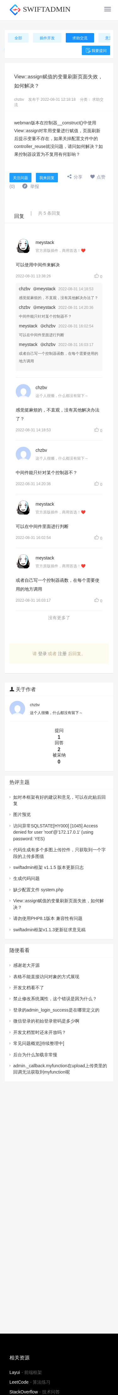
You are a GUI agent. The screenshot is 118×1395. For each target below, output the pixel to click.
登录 (42, 653)
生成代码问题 (26, 878)
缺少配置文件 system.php (38, 889)
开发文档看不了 (28, 987)
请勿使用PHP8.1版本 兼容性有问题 (47, 918)
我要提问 (96, 50)
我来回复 (46, 178)
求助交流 (79, 38)
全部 (18, 38)
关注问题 (20, 178)
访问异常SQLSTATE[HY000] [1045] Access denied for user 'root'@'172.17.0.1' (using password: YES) (55, 832)
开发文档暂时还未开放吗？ (39, 1032)
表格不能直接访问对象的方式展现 (46, 976)
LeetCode (19, 1382)
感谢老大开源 (26, 965)
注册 (62, 653)
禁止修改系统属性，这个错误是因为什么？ (55, 998)
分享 (74, 176)
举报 (30, 186)
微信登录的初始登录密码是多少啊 (46, 1021)
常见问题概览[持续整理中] (38, 1043)
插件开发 (47, 38)
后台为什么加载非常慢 (35, 1054)
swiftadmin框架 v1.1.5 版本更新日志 (48, 867)
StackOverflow (23, 1391)
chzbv (19, 99)
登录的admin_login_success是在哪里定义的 (56, 1009)
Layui (14, 1372)
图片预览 (22, 814)
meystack (45, 242)
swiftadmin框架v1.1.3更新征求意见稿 (49, 929)
